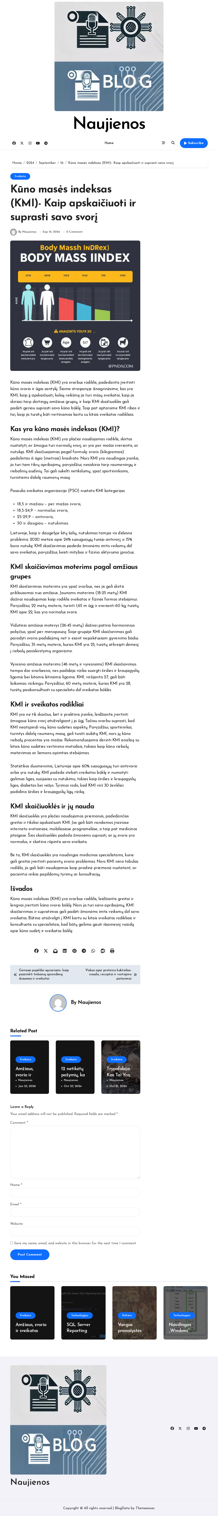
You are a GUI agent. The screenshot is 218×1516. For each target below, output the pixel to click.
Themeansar (145, 1508)
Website (16, 1224)
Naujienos (109, 124)
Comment (19, 1123)
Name (16, 1185)
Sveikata (20, 176)
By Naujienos (23, 232)
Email (15, 1204)
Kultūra (127, 1315)
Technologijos (79, 1315)
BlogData (122, 1508)
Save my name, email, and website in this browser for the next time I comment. (75, 1243)
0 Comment (74, 232)
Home (109, 143)
